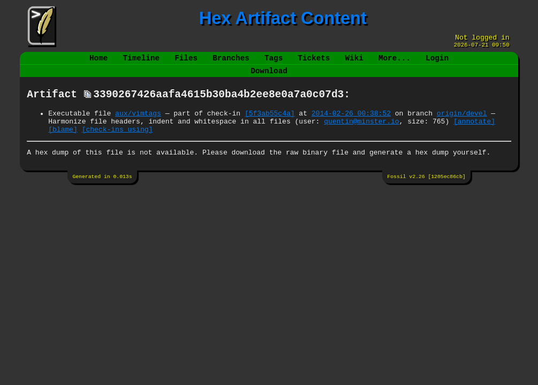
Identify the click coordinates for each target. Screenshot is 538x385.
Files (186, 62)
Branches (231, 62)
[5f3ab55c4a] (270, 124)
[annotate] (474, 133)
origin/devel (462, 124)
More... (394, 62)
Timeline (141, 62)
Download (269, 77)
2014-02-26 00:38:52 (351, 124)
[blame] (63, 143)
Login (437, 62)
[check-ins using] (117, 143)
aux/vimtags (138, 124)
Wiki (354, 62)
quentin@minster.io (361, 133)
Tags (273, 62)
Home (98, 62)
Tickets (314, 62)
